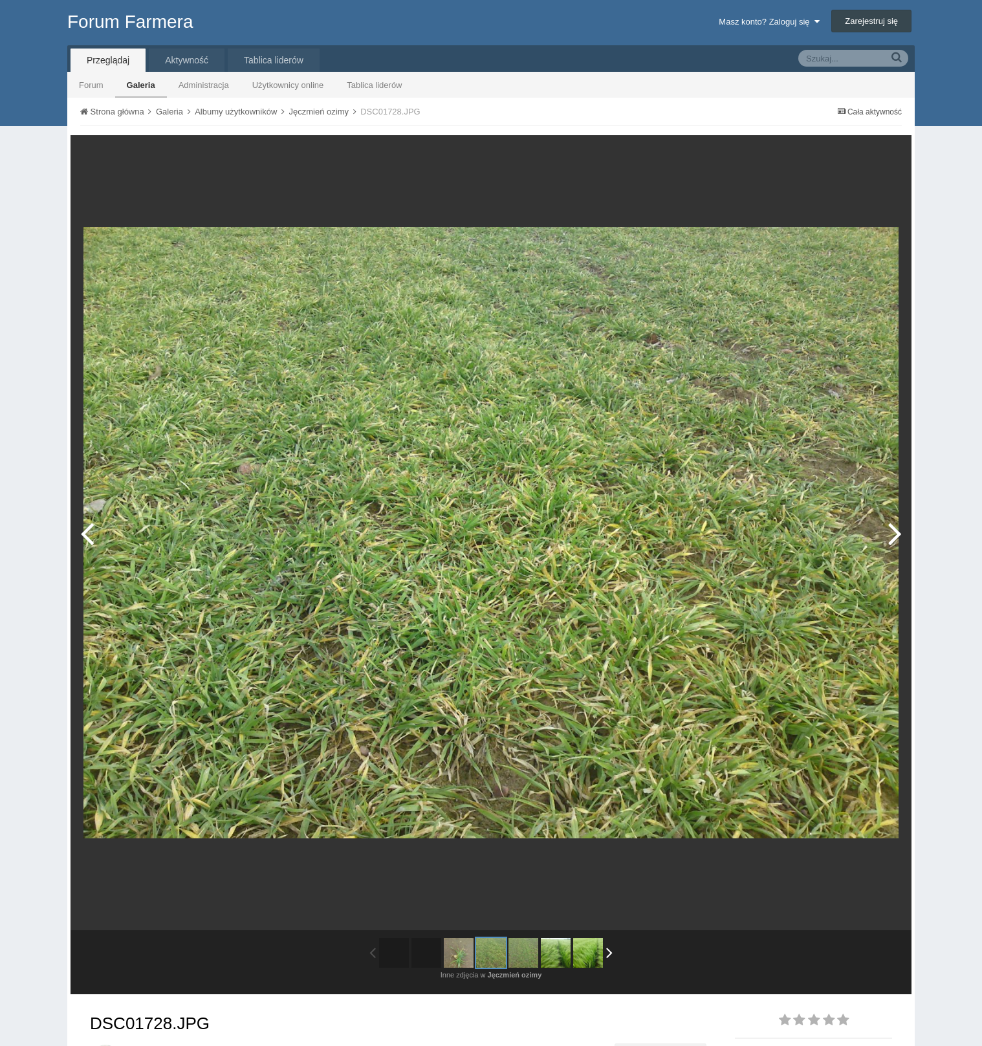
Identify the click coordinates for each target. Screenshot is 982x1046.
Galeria (141, 85)
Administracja (204, 85)
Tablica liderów (374, 85)
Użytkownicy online (288, 85)
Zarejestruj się (871, 21)
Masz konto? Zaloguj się (769, 22)
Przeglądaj (108, 60)
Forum (91, 85)
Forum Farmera (130, 22)
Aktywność (186, 60)
